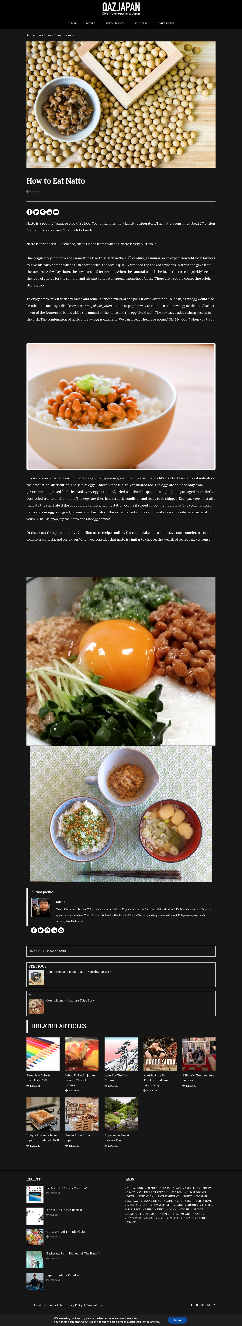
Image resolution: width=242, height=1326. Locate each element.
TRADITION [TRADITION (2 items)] (204, 1218)
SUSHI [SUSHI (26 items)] (161, 1218)
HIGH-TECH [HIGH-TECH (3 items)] (194, 1200)
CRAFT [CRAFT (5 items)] (131, 1192)
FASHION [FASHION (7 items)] (201, 1196)
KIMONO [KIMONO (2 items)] (192, 1205)
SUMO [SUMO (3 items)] (149, 1218)
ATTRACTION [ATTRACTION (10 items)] (135, 1188)
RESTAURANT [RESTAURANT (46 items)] (183, 1214)
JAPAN (72, 23)
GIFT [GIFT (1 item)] (180, 1200)
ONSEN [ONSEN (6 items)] (184, 1209)
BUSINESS (141, 23)
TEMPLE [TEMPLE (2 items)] (188, 1218)
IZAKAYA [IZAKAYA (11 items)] (132, 1205)
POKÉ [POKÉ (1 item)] (130, 1214)
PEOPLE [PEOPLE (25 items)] (198, 1209)
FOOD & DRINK (58, 951)
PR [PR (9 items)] (139, 1214)
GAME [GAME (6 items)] (169, 1200)
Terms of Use (94, 1305)
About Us (39, 1305)
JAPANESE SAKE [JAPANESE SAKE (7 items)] (162, 1205)
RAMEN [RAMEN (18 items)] (165, 1214)
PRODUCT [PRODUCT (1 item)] (151, 1214)
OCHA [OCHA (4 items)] (172, 1209)
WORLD (90, 23)
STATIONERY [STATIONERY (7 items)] (134, 1218)
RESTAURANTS (115, 23)
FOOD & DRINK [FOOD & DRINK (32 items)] (152, 1200)
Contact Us (55, 1305)
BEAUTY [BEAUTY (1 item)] (152, 1188)
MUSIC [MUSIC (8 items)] (149, 1209)
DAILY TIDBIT (166, 23)
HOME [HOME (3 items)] (208, 1200)
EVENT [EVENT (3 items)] (187, 1196)
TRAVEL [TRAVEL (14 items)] (131, 1222)
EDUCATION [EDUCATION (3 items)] (146, 1196)
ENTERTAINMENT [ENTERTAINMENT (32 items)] (168, 1196)
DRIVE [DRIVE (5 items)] (130, 1196)
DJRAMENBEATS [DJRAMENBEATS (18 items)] (196, 1192)
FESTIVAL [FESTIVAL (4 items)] (132, 1200)
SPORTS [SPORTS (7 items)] (199, 1214)
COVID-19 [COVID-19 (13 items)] (205, 1188)
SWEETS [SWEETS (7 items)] (173, 1218)
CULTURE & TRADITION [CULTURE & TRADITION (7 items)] (153, 1192)
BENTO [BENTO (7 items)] (165, 1188)
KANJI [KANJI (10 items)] (179, 1205)
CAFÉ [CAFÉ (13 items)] (178, 1188)
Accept (177, 1320)
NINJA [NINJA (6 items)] (160, 1209)
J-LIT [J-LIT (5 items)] (145, 1205)
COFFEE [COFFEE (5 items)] (190, 1188)
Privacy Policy (74, 1305)
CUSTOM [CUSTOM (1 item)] (177, 1192)
